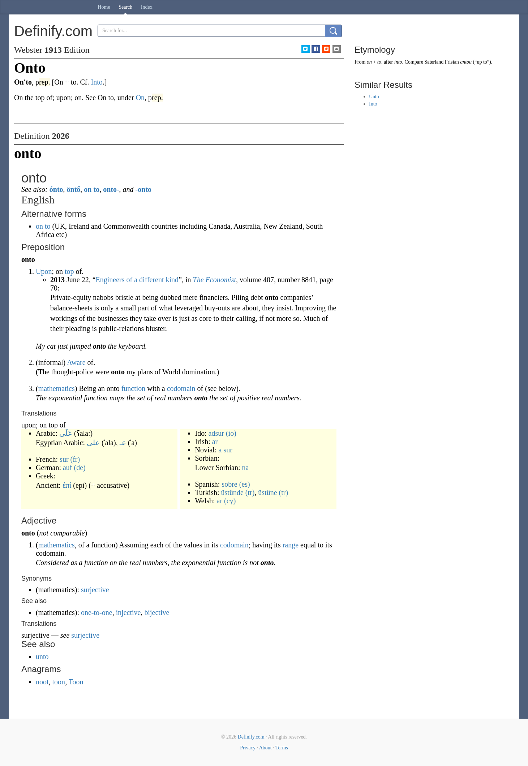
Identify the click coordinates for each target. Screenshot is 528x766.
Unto (374, 96)
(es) (244, 484)
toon (58, 682)
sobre (229, 484)
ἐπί (67, 485)
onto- (111, 189)
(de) (80, 468)
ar (215, 442)
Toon (76, 682)
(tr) (250, 492)
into (398, 62)
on (369, 62)
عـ (123, 443)
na (245, 468)
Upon (44, 271)
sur (64, 459)
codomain (181, 388)
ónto (56, 189)
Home (104, 7)
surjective (95, 590)
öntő (74, 189)
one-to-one (96, 612)
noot (42, 682)
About (265, 747)
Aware (76, 362)
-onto (143, 189)
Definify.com (251, 737)
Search (125, 7)
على (93, 443)
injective (128, 612)
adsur (216, 433)
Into (373, 104)
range (291, 545)
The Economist (214, 280)
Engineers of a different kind (137, 280)
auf (67, 468)
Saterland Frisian (441, 62)
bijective (156, 612)
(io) (231, 433)
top (69, 271)
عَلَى (65, 433)
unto (42, 656)
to (379, 62)
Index (147, 7)
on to (91, 189)
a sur (225, 450)
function (133, 388)
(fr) (75, 459)
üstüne (267, 492)
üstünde (232, 492)
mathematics (56, 388)
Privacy (248, 747)
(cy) (230, 501)
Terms (281, 747)
